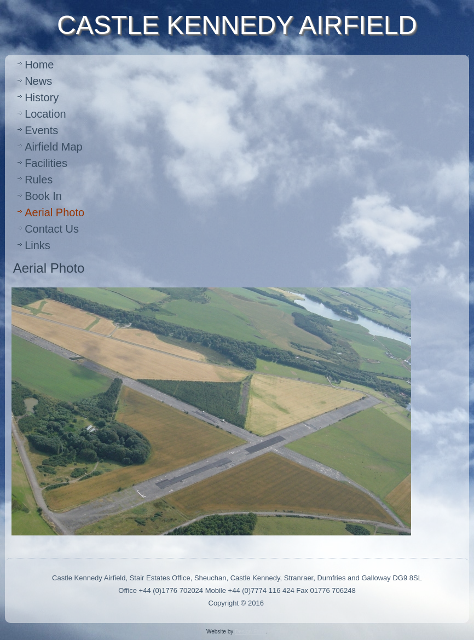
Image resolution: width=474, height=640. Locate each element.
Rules (39, 180)
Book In (43, 196)
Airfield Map (54, 147)
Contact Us (52, 229)
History (42, 97)
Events (41, 130)
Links (37, 245)
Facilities (46, 163)
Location (45, 114)
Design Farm (250, 632)
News (38, 81)
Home (39, 65)
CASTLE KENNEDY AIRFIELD (237, 24)
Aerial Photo (54, 212)
